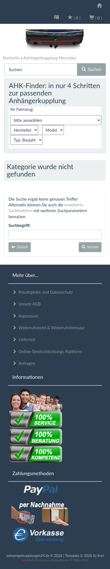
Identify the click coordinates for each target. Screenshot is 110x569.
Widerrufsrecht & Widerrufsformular (48, 327)
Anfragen (23, 363)
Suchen (91, 69)
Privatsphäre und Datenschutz (42, 292)
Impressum (25, 315)
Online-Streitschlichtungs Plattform (47, 351)
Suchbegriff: (19, 225)
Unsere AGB (26, 303)
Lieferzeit (23, 339)
